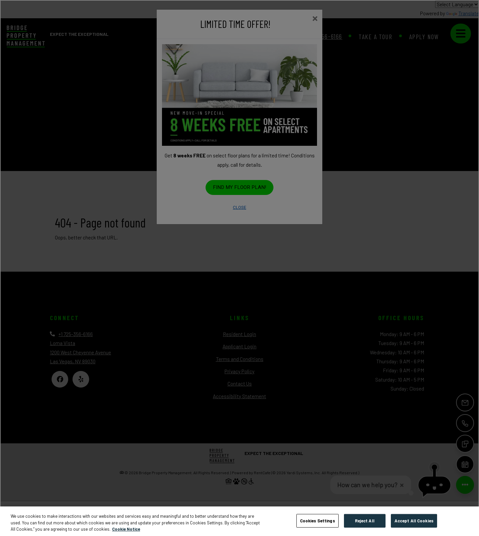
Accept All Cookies (414, 520)
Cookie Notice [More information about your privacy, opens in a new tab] (126, 529)
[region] (239, 521)
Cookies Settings (317, 520)
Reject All (365, 520)
